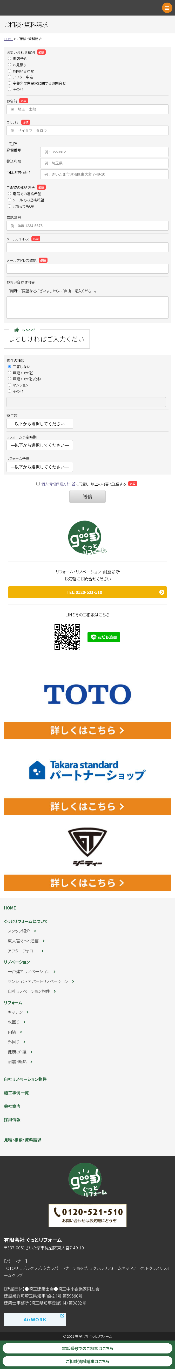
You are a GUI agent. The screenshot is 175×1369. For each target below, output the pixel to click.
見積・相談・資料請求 (22, 1140)
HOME (10, 908)
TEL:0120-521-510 (84, 592)
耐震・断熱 (17, 1061)
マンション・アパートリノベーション (38, 981)
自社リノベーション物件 (29, 991)
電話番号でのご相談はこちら (87, 1348)
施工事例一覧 (16, 1092)
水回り (13, 1022)
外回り (13, 1041)
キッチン (15, 1012)
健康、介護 (17, 1051)
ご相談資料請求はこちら (87, 1361)
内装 (12, 1032)
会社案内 (12, 1106)
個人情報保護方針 (55, 483)
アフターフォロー (23, 951)
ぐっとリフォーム (27, 7)
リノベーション (17, 962)
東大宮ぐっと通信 (23, 940)
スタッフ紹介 (19, 931)
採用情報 (12, 1119)
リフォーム (13, 1002)
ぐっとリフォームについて (26, 921)
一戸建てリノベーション (29, 971)
